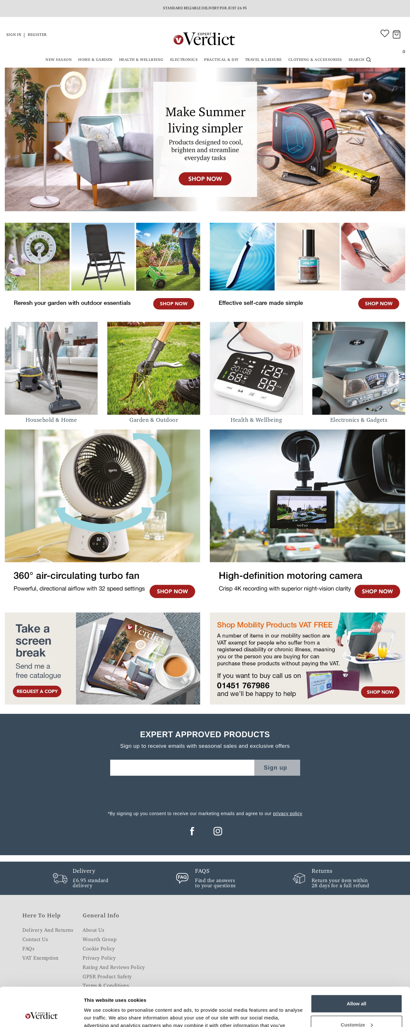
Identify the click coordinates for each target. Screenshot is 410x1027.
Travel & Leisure (263, 60)
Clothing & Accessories (315, 60)
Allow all (356, 967)
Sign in (13, 35)
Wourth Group (100, 939)
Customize (357, 988)
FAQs (28, 949)
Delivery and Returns (47, 930)
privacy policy (287, 813)
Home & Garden (95, 60)
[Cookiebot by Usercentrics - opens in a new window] (41, 1014)
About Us (93, 930)
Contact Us (35, 939)
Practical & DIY (221, 60)
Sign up (275, 767)
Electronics (184, 60)
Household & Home (51, 420)
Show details (99, 1014)
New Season (58, 60)
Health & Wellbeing (141, 60)
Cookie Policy (99, 949)
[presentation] (205, 791)
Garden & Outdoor (153, 420)
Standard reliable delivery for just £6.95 (205, 8)
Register (37, 35)
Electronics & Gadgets (359, 420)
